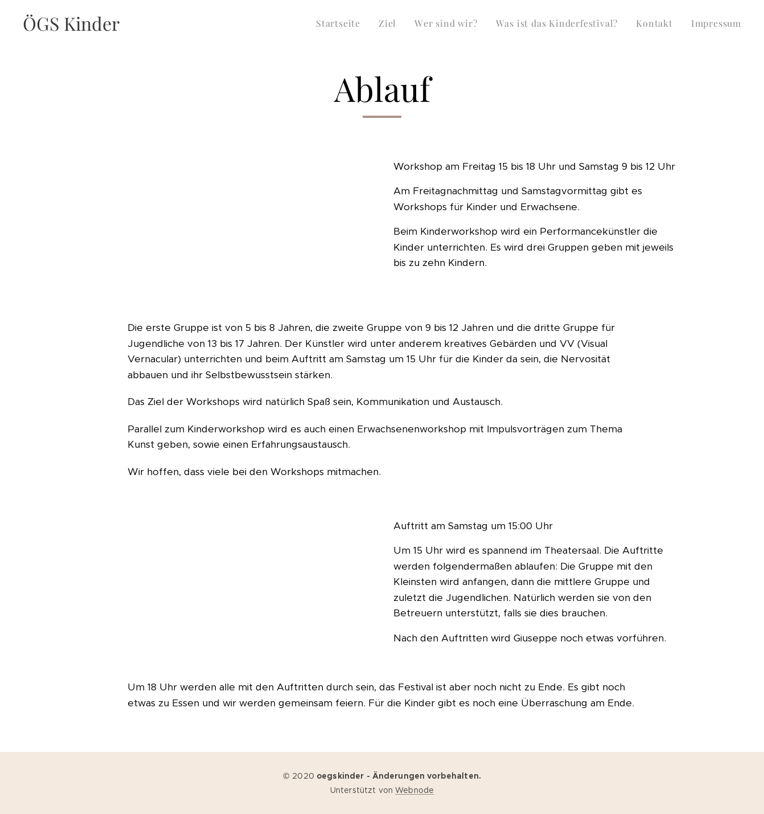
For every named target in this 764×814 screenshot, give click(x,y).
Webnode (414, 790)
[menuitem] (341, 23)
